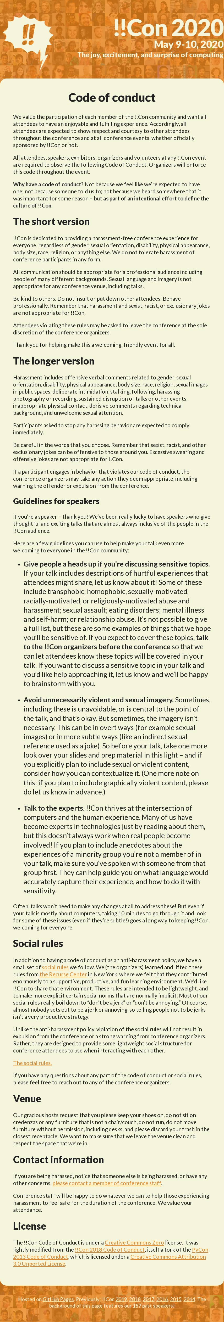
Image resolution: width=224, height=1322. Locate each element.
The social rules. (32, 1063)
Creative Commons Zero (134, 1242)
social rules (55, 967)
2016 (162, 1299)
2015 (176, 1299)
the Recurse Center (63, 974)
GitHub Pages (58, 1299)
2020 (167, 27)
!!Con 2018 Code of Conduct (110, 1249)
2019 (121, 1299)
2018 (135, 1299)
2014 (189, 1299)
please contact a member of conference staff (106, 1183)
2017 (148, 1299)
